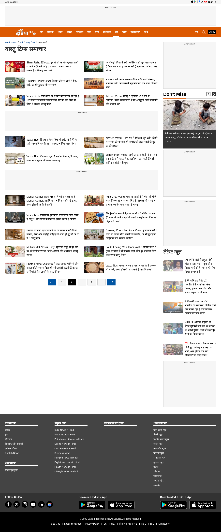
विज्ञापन (8, 439)
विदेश (69, 32)
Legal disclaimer (72, 523)
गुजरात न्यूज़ (158, 462)
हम (6, 434)
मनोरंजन (79, 32)
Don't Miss (174, 94)
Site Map (55, 523)
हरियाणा (157, 471)
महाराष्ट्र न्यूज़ (158, 453)
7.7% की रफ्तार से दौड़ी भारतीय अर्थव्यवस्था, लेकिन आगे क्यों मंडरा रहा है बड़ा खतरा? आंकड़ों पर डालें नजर (200, 307)
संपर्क (7, 430)
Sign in (212, 2)
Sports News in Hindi (65, 444)
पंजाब (155, 467)
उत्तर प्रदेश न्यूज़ (159, 430)
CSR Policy (109, 523)
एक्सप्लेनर (135, 32)
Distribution (164, 523)
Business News (62, 453)
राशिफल (107, 32)
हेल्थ (146, 32)
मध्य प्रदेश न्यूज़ (159, 448)
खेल (89, 32)
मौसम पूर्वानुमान (11, 470)
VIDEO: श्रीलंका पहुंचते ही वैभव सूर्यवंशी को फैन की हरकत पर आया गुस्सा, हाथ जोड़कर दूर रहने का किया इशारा (200, 328)
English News (12, 453)
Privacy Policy (92, 523)
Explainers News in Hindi (67, 462)
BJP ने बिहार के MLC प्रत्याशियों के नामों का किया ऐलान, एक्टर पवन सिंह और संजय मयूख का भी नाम (198, 286)
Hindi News (11, 42)
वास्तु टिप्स (30, 42)
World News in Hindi (65, 434)
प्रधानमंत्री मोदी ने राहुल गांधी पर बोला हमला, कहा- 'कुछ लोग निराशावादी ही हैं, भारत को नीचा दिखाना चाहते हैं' (200, 265)
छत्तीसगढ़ (157, 476)
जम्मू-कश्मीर (158, 480)
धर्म (116, 32)
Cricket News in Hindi (65, 448)
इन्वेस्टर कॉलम (11, 448)
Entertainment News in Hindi (69, 439)
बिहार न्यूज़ (157, 444)
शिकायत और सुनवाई (14, 444)
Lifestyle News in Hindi (66, 471)
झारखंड (156, 485)
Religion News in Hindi (66, 457)
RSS (143, 523)
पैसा (97, 32)
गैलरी (124, 32)
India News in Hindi (64, 430)
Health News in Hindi (65, 467)
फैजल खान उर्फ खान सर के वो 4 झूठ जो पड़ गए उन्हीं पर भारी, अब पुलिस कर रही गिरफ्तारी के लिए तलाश (200, 349)
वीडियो (50, 32)
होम (41, 32)
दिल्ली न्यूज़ (158, 434)
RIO (152, 523)
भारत (60, 32)
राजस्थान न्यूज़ (159, 457)
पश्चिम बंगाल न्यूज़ (161, 439)
